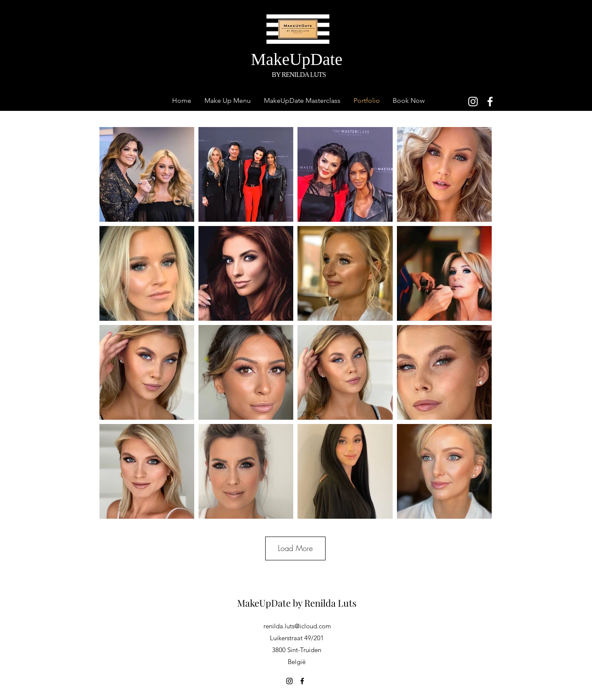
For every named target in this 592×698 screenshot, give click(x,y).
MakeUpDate (298, 59)
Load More (295, 548)
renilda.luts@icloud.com (297, 626)
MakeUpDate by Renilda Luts (297, 602)
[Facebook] (490, 101)
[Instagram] (473, 101)
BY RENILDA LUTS (299, 74)
